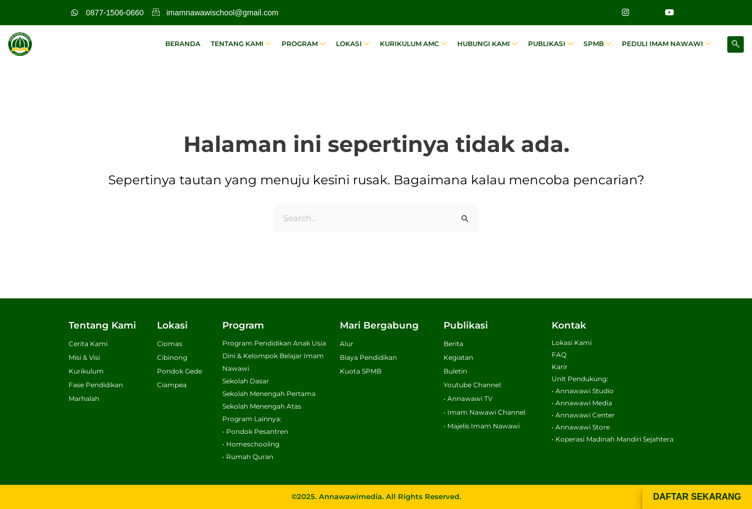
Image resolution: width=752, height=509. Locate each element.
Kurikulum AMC (421, 44)
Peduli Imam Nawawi (667, 44)
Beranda (197, 43)
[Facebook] (647, 12)
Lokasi (362, 44)
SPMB (600, 44)
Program (314, 44)
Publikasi (554, 44)
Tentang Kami (253, 44)
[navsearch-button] (735, 44)
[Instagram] (625, 12)
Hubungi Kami (493, 44)
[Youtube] (669, 12)
